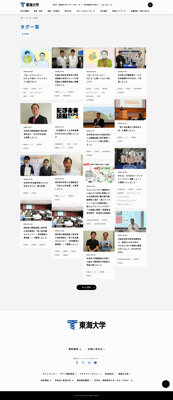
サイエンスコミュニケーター (127, 200)
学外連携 (103, 11)
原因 (25, 96)
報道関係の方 (59, 144)
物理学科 (121, 193)
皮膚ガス (43, 244)
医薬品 (105, 89)
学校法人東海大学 (63, 380)
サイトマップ (49, 374)
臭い (25, 92)
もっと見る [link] (86, 287)
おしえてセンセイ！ (37, 92)
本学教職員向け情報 (90, 5)
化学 (99, 96)
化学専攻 (121, 92)
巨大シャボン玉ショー (125, 204)
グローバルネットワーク (85, 11)
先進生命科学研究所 (93, 220)
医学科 (34, 244)
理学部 (26, 89)
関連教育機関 (83, 380)
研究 (69, 144)
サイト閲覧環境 (67, 374)
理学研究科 (67, 96)
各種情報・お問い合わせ (140, 11)
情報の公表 (123, 374)
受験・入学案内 (53, 11)
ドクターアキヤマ (123, 197)
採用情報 (45, 380)
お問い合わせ (95, 349)
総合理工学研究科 (100, 224)
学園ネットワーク (119, 11)
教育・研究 (38, 11)
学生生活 (68, 11)
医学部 (57, 251)
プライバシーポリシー (90, 374)
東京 (75, 144)
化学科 (34, 89)
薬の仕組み (90, 96)
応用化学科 (121, 189)
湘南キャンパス (60, 92)
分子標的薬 (90, 100)
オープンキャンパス (134, 193)
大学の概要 (24, 11)
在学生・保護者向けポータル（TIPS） (65, 5)
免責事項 (109, 374)
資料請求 (74, 349)
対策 (32, 96)
